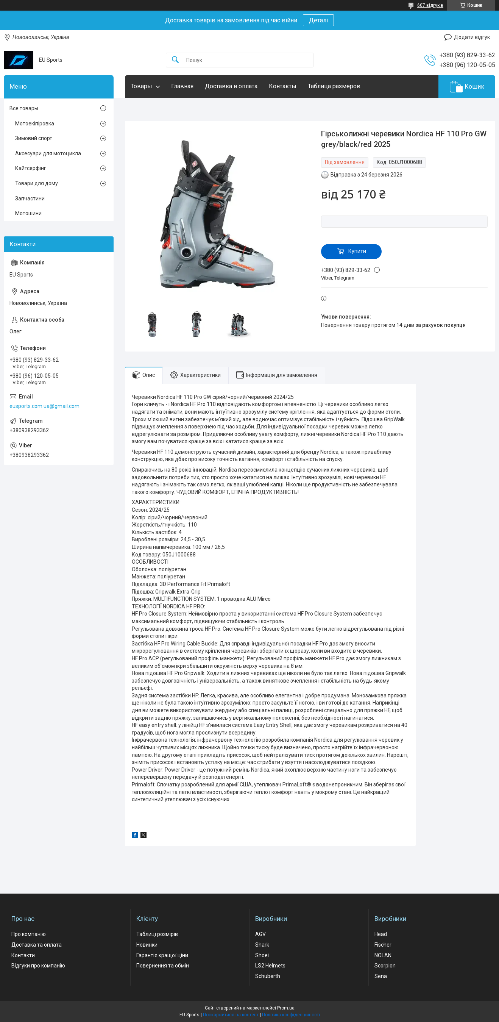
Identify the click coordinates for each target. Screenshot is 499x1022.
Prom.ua (286, 1008)
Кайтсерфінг (30, 168)
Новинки (146, 945)
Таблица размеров (334, 86)
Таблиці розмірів (157, 934)
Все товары (23, 108)
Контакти (23, 955)
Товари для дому (36, 183)
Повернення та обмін (162, 966)
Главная (182, 86)
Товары (141, 86)
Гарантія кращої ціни (162, 955)
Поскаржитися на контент (231, 1014)
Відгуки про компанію (38, 966)
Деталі (318, 20)
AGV (260, 934)
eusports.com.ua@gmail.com (44, 406)
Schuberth (267, 976)
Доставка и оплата (231, 86)
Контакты (282, 86)
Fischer (382, 945)
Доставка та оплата (36, 945)
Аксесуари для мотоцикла (48, 153)
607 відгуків (430, 5)
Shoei (262, 955)
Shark (262, 945)
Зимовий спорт (33, 138)
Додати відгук (472, 37)
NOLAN (382, 955)
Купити (357, 251)
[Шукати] (175, 60)
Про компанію (28, 934)
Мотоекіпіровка (34, 123)
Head (380, 934)
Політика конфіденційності (291, 1014)
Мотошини (28, 213)
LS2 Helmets (270, 966)
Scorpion (385, 966)
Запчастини (30, 198)
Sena (380, 976)
